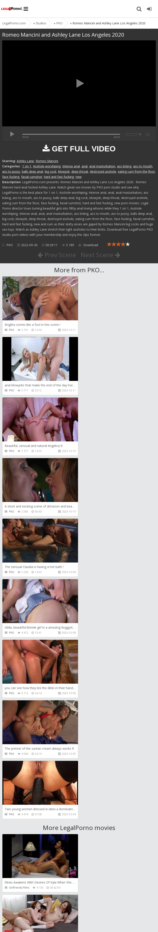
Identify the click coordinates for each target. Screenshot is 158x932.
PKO (9, 245)
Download (88, 245)
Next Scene (101, 255)
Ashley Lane (25, 161)
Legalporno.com (12, 9)
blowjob (64, 171)
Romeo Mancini (47, 161)
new (79, 177)
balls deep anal (32, 171)
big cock (50, 171)
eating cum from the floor (136, 171)
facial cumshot (31, 177)
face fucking (10, 177)
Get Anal (92, 827)
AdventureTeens (97, 706)
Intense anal (71, 166)
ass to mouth (142, 166)
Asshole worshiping (47, 166)
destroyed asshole (103, 171)
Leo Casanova (18, 706)
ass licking (124, 166)
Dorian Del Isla (18, 827)
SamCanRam (94, 766)
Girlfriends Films (19, 645)
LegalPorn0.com (34, 920)
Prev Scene (56, 255)
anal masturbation (102, 166)
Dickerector (94, 645)
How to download (65, 907)
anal (84, 166)
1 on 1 (26, 166)
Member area (33, 907)
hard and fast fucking (59, 177)
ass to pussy (11, 171)
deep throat (79, 171)
